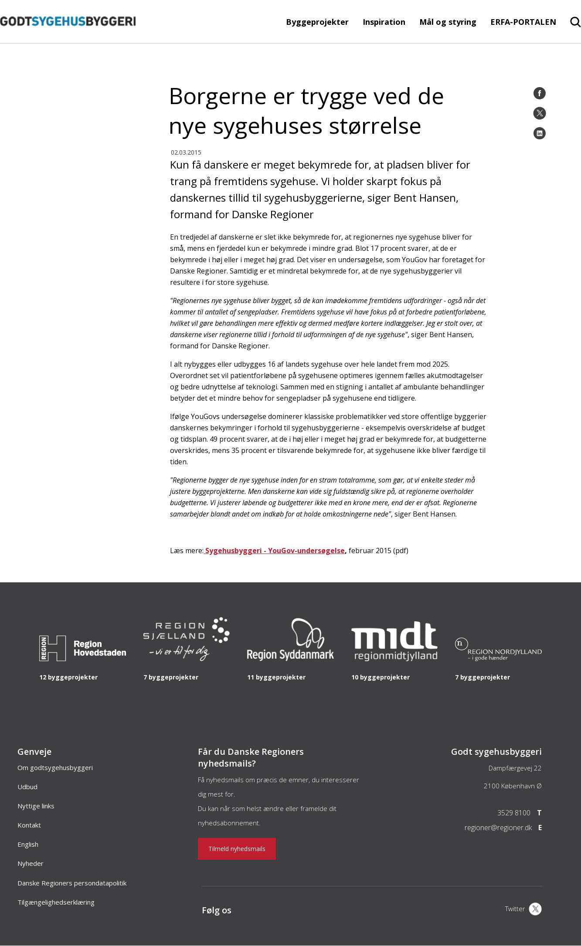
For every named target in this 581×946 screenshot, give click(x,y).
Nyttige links (35, 805)
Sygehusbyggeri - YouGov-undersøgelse (274, 550)
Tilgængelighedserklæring (56, 902)
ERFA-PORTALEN (523, 22)
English (27, 844)
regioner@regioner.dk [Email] (498, 827)
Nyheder (30, 863)
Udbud (27, 786)
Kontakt (29, 825)
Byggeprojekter (317, 22)
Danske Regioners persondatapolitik (71, 882)
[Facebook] (539, 93)
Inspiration (384, 22)
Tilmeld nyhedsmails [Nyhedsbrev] (236, 849)
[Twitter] (539, 113)
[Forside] (68, 39)
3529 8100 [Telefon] (513, 813)
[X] (523, 910)
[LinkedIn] (539, 133)
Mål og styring (447, 22)
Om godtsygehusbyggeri (55, 767)
